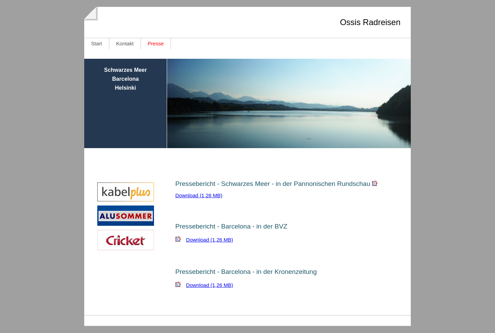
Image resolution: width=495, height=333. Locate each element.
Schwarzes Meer (125, 70)
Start (96, 43)
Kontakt (125, 43)
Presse (156, 43)
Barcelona (125, 79)
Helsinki (125, 88)
